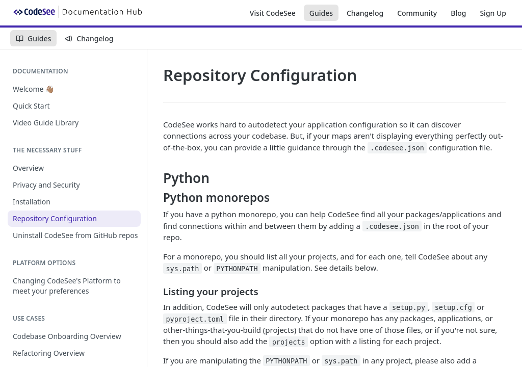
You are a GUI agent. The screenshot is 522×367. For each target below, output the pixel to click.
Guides (321, 13)
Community (417, 13)
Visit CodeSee (273, 13)
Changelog (365, 13)
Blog (458, 13)
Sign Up (493, 13)
